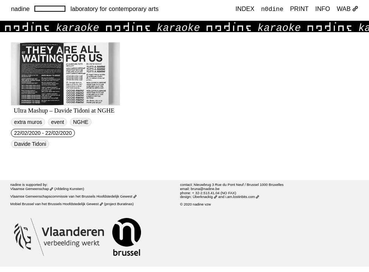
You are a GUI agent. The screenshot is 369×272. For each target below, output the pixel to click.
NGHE (80, 122)
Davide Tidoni (30, 144)
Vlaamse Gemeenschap (31, 189)
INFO (322, 9)
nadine (20, 8)
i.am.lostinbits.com (242, 197)
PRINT (299, 9)
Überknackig (205, 197)
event (57, 122)
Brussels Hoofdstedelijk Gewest (75, 204)
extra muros (28, 122)
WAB (347, 9)
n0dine (272, 9)
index (245, 9)
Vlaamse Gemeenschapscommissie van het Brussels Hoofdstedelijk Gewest (73, 196)
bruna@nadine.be (205, 189)
